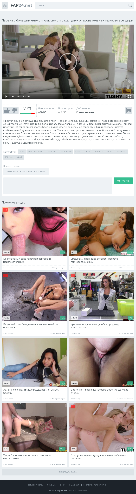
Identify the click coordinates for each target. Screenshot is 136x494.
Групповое (66, 148)
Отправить (123, 177)
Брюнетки (52, 148)
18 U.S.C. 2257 (74, 481)
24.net (21, 5)
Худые (19, 153)
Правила (51, 481)
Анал (22, 148)
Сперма (8, 153)
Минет (87, 148)
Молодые (98, 148)
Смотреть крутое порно (94, 481)
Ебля (77, 148)
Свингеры (122, 148)
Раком (110, 148)
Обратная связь (35, 481)
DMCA (62, 481)
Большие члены (36, 148)
